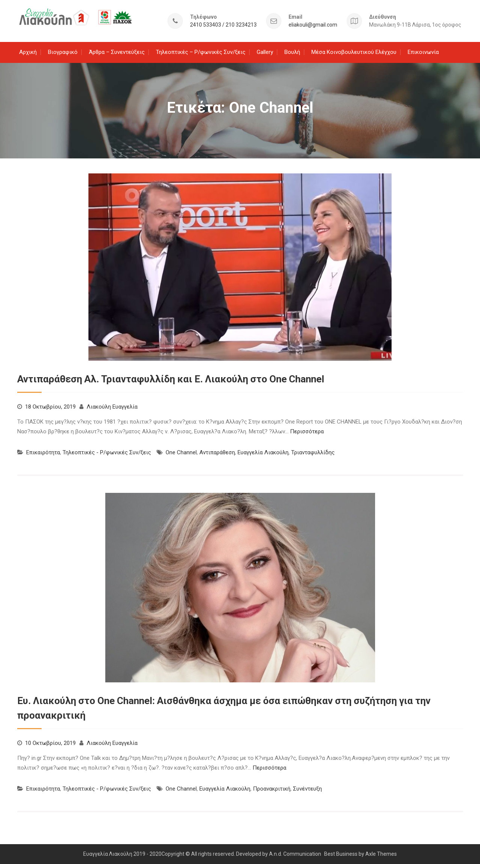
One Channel (181, 452)
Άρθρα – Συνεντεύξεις (117, 51)
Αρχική (28, 51)
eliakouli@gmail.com (313, 24)
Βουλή (292, 51)
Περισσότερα (307, 431)
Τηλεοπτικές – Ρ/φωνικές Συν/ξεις (200, 51)
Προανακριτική (271, 788)
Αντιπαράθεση (217, 452)
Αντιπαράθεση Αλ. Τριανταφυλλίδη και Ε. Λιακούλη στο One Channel (170, 378)
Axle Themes (381, 854)
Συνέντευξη (307, 788)
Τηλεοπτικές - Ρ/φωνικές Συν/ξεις (107, 452)
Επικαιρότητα (43, 452)
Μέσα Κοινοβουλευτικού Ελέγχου (353, 51)
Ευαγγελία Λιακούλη (263, 452)
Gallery (265, 51)
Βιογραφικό (63, 51)
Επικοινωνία (423, 51)
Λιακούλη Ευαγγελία (112, 406)
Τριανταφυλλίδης (313, 452)
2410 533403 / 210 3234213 (223, 24)
